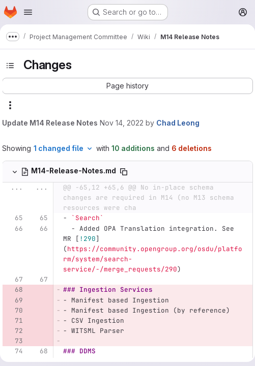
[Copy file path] (124, 172)
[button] (127, 86)
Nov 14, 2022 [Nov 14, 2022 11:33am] (122, 122)
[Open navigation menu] (28, 12)
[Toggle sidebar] (10, 65)
